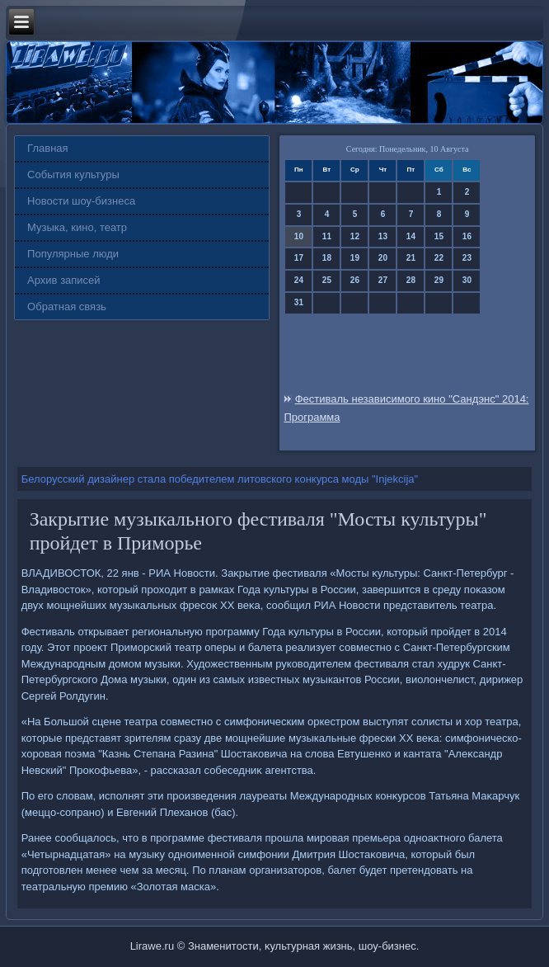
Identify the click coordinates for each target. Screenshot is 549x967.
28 (410, 280)
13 (382, 236)
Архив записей (64, 280)
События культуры (73, 174)
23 (467, 257)
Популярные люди (73, 254)
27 (382, 280)
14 (410, 236)
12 (354, 236)
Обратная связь (66, 306)
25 (326, 280)
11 (326, 236)
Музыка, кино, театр (77, 227)
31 (298, 302)
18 (326, 257)
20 (382, 257)
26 (354, 280)
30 (467, 280)
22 (438, 257)
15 (438, 236)
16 (467, 236)
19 (354, 257)
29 (438, 280)
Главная (47, 148)
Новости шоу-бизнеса (81, 201)
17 (298, 257)
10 (298, 236)
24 (298, 280)
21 (410, 257)
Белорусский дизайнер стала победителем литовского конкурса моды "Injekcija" (220, 479)
